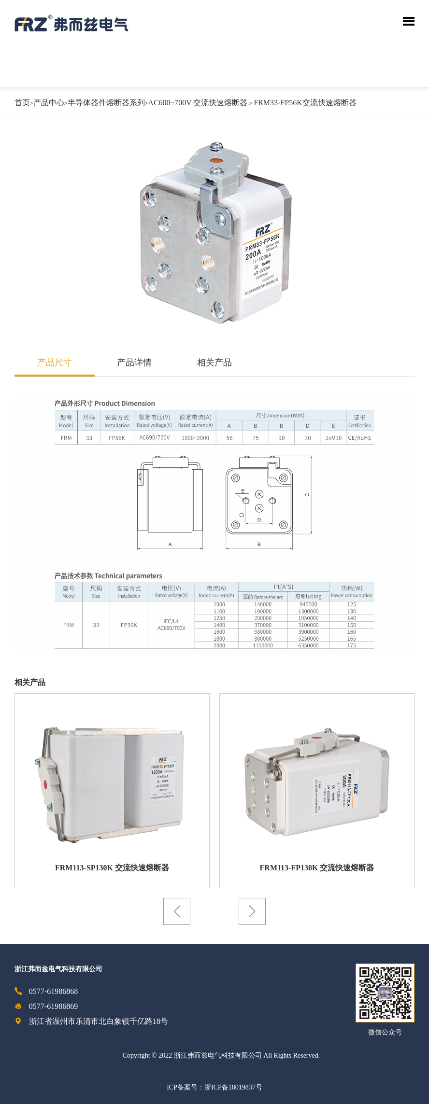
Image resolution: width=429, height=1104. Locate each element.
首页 (22, 103)
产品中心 (48, 103)
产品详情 (134, 363)
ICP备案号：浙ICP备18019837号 (214, 1087)
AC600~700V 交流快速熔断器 (197, 103)
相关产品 (214, 363)
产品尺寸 (54, 363)
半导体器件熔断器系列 (106, 103)
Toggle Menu (409, 21)
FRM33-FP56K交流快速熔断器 (305, 103)
